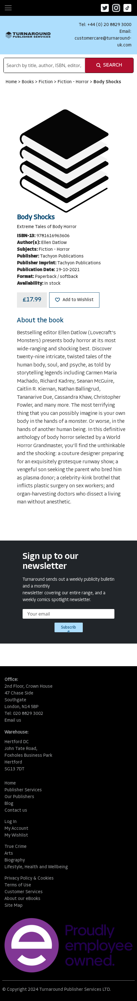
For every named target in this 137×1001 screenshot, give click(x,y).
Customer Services (24, 892)
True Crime (16, 846)
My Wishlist (16, 835)
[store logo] (28, 35)
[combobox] (44, 65)
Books (28, 82)
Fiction (46, 82)
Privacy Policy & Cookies (29, 878)
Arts (9, 853)
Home (12, 82)
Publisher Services (23, 790)
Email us (13, 720)
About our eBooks (22, 899)
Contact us (16, 810)
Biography (15, 860)
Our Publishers (19, 797)
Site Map (14, 905)
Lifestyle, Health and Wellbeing (36, 867)
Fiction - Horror (74, 82)
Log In (11, 822)
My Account (16, 828)
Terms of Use (18, 885)
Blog (9, 803)
